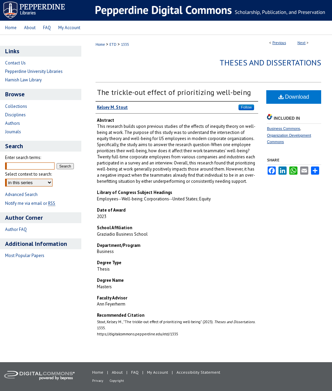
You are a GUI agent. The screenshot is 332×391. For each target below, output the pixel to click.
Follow (246, 107)
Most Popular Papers (24, 255)
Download (293, 97)
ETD (113, 44)
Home (100, 44)
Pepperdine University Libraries (34, 71)
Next (301, 42)
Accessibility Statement (198, 372)
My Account (157, 372)
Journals (13, 132)
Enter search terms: (23, 157)
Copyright (117, 380)
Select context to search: (28, 174)
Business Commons (283, 128)
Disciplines (15, 115)
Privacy (97, 380)
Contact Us (15, 63)
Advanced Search (21, 194)
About (117, 372)
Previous (279, 42)
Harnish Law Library (23, 80)
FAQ (135, 372)
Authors (12, 123)
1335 (125, 44)
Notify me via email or (30, 203)
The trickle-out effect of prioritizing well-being (174, 92)
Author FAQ (16, 229)
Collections (16, 106)
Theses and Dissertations (270, 62)
